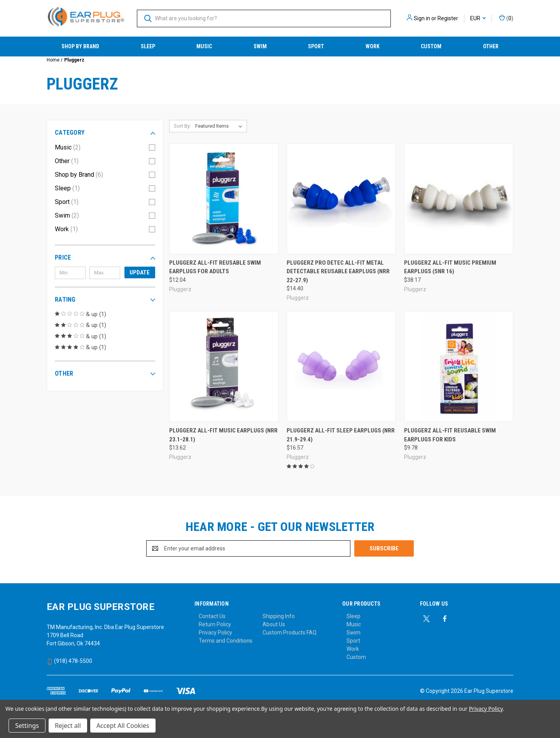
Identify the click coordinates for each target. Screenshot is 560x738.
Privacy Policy (215, 632)
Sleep (148, 46)
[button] (105, 132)
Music (204, 46)
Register (448, 18)
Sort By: (182, 126)
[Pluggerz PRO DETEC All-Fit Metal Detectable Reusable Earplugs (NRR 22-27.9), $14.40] (341, 199)
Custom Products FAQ (289, 632)
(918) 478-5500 (69, 661)
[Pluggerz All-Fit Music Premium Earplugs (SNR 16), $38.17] (459, 199)
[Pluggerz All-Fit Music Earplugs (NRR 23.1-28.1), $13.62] (224, 366)
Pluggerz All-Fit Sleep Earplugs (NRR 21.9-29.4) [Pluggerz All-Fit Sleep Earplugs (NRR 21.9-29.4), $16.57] (341, 435)
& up (80, 314)
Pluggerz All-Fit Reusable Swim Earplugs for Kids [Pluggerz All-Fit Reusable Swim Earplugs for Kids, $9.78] (450, 435)
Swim (260, 46)
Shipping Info (278, 616)
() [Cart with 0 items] (506, 17)
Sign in (422, 18)
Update (140, 272)
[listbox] (220, 126)
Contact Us (212, 616)
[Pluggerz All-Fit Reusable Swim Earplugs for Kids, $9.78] (459, 366)
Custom (431, 46)
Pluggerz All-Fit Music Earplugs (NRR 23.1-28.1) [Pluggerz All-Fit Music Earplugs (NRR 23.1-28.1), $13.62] (223, 435)
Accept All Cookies (122, 725)
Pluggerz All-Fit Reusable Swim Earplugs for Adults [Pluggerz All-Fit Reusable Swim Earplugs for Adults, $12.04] (215, 267)
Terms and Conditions (225, 641)
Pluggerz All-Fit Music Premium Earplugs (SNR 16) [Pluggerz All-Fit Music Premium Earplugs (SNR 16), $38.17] (450, 267)
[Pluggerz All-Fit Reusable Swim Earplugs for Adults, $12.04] (224, 199)
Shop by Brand (80, 46)
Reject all (68, 725)
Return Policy (215, 624)
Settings (27, 725)
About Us (273, 624)
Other (491, 46)
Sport (316, 46)
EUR (478, 18)
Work (373, 46)
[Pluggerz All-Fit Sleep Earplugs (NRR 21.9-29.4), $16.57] (341, 366)
